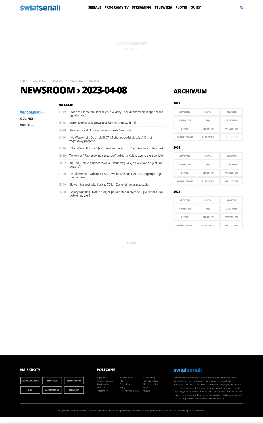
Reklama (73, 390)
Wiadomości (32, 112)
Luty (208, 112)
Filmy (122, 387)
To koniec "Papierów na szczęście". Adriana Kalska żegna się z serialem (117, 156)
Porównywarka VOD (129, 390)
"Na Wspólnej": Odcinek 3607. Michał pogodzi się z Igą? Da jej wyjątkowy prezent (110, 139)
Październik (185, 137)
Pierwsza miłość (150, 380)
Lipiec (184, 128)
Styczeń (184, 112)
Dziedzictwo (125, 384)
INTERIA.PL (161, 410)
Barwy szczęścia (127, 377)
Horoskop (101, 387)
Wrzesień (231, 128)
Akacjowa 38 (102, 384)
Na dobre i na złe (105, 380)
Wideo (27, 125)
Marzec (232, 112)
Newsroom (74, 380)
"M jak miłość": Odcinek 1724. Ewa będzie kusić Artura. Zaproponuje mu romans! (115, 175)
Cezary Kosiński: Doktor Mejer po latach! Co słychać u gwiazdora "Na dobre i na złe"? (116, 193)
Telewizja (163, 7)
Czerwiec (232, 120)
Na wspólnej (149, 377)
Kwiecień (185, 120)
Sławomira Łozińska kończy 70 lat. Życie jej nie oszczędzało (109, 185)
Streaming (141, 7)
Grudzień (231, 181)
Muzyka (146, 390)
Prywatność (136, 410)
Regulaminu (102, 410)
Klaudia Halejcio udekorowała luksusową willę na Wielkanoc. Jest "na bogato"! (116, 164)
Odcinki (28, 119)
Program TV (102, 390)
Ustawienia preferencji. (120, 410)
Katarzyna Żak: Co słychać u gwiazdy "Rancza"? (100, 130)
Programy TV (116, 7)
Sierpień (208, 128)
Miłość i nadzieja (151, 384)
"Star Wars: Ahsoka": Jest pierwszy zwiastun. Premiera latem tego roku (117, 148)
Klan (122, 380)
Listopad (208, 137)
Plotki (181, 7)
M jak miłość (102, 377)
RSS (30, 390)
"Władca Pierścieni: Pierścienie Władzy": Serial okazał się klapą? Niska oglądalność (116, 113)
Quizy (195, 7)
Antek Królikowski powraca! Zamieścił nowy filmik (102, 123)
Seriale (94, 7)
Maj (208, 120)
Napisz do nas (30, 380)
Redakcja (52, 380)
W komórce (52, 390)
